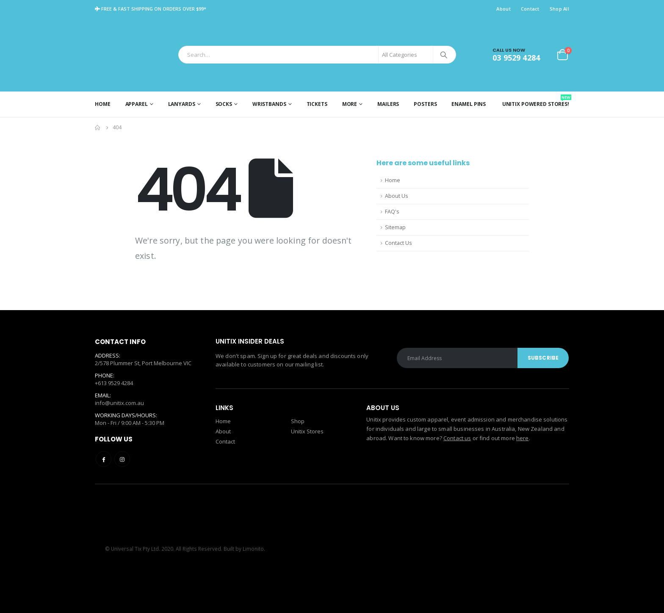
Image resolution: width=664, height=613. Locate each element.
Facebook (103, 459)
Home (103, 104)
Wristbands (269, 104)
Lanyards (181, 104)
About (503, 9)
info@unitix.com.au (119, 403)
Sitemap (395, 227)
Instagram (122, 459)
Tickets (317, 104)
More (349, 104)
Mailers (388, 104)
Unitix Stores (307, 431)
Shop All (559, 9)
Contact (530, 9)
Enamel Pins (468, 104)
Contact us (457, 438)
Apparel (136, 104)
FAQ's (392, 211)
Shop (297, 421)
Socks (224, 104)
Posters (425, 104)
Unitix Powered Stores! (535, 101)
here (522, 438)
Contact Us (398, 243)
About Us (396, 196)
